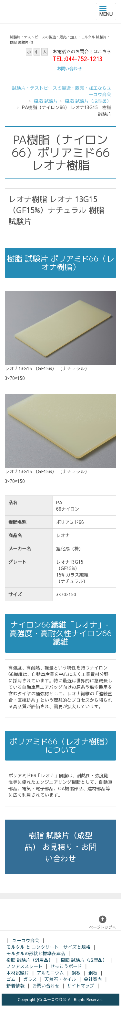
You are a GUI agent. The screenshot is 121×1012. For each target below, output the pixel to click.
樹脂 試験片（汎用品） (29, 959)
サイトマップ (80, 985)
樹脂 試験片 (46, 100)
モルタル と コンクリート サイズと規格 (48, 947)
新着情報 (15, 985)
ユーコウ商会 (25, 940)
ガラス (30, 979)
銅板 (76, 972)
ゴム (10, 979)
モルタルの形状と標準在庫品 (35, 953)
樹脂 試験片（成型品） (88, 100)
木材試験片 (17, 972)
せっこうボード (66, 966)
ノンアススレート (24, 966)
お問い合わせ (45, 985)
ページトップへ (102, 922)
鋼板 (92, 972)
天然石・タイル (60, 979)
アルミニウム (50, 972)
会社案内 (93, 979)
